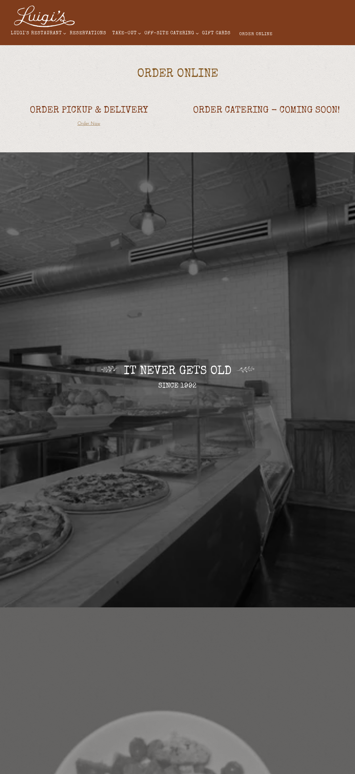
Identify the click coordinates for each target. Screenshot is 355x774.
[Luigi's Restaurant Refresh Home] (44, 16)
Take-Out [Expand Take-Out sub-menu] (125, 33)
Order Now (88, 123)
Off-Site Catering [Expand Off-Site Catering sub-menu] (170, 33)
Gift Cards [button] (216, 33)
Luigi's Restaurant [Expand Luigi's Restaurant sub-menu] (37, 33)
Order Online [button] (256, 34)
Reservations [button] (88, 33)
